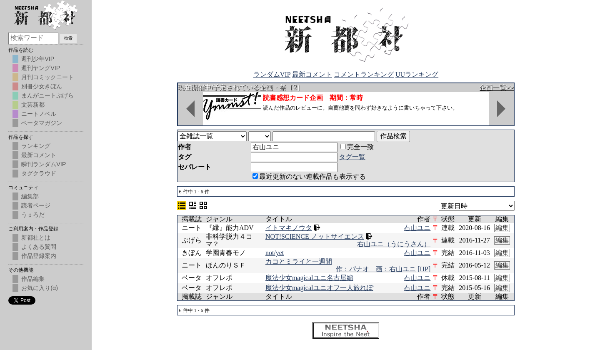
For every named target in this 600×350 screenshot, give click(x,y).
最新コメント (312, 74)
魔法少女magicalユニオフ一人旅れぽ (319, 287)
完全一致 (357, 146)
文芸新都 (33, 104)
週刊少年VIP (37, 58)
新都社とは (35, 237)
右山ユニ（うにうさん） (393, 244)
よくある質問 (38, 246)
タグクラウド (38, 173)
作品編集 (33, 278)
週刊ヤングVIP (40, 68)
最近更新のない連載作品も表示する (309, 176)
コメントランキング (364, 74)
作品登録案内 (38, 255)
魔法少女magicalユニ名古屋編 (309, 277)
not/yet (274, 252)
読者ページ (35, 205)
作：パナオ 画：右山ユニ (376, 268)
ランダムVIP (271, 74)
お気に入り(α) (39, 288)
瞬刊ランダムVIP (43, 164)
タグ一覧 (352, 156)
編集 (502, 227)
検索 (68, 38)
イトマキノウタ (288, 227)
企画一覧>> (496, 87)
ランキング (35, 145)
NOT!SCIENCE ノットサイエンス (314, 236)
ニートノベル (38, 113)
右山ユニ (417, 227)
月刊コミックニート (47, 77)
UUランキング (416, 74)
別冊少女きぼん (41, 86)
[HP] (424, 268)
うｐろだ (33, 214)
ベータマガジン (41, 123)
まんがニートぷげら (47, 95)
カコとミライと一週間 (298, 261)
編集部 (30, 196)
